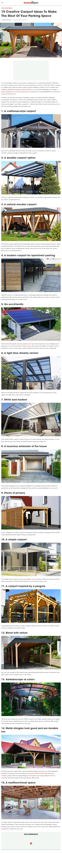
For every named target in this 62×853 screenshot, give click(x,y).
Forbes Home (26, 346)
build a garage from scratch (10, 92)
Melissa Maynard (7, 20)
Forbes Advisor (26, 89)
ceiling (3, 829)
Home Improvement (6, 8)
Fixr (11, 100)
